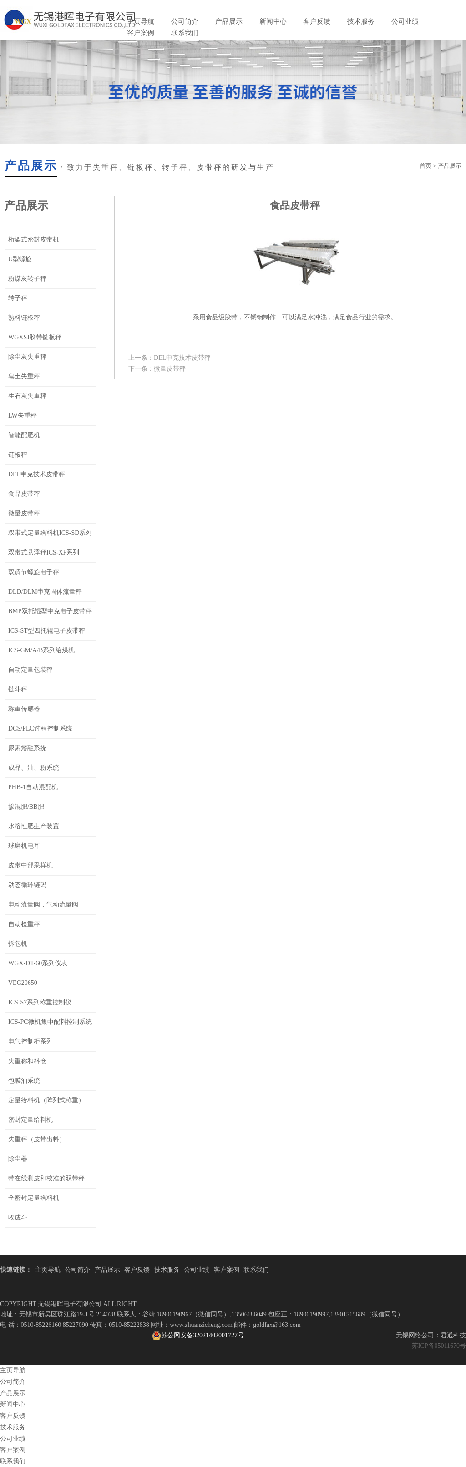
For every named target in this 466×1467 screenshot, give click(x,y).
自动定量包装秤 (30, 669)
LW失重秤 (22, 415)
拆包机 (17, 943)
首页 (425, 165)
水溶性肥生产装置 (33, 826)
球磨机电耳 (24, 845)
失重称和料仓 (27, 1061)
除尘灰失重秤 (27, 356)
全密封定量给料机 (33, 1198)
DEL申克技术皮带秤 (36, 474)
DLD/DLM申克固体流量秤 (45, 591)
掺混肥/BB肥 (26, 806)
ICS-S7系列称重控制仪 (39, 1002)
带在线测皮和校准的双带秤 (46, 1178)
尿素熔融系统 (27, 748)
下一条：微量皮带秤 (157, 368)
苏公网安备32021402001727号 (198, 1335)
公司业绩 (405, 21)
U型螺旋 (20, 259)
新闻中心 (273, 21)
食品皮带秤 (24, 493)
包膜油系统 (24, 1080)
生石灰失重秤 (27, 396)
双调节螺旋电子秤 (33, 572)
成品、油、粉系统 (33, 767)
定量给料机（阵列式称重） (46, 1100)
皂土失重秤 (24, 376)
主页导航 (140, 21)
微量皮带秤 (24, 513)
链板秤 (17, 454)
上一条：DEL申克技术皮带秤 (169, 357)
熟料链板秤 (24, 317)
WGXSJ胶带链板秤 (34, 337)
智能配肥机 (24, 435)
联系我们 (184, 32)
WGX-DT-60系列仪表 (37, 963)
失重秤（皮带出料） (37, 1139)
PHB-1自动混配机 (33, 787)
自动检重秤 (24, 924)
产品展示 (229, 21)
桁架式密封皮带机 (33, 239)
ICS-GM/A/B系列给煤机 (41, 650)
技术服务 (361, 21)
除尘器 (17, 1158)
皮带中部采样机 (30, 865)
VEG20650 (22, 982)
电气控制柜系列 (30, 1041)
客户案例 (140, 32)
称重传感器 (24, 709)
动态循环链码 (27, 885)
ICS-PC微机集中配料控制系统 (50, 1021)
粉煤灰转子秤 (27, 278)
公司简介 (184, 21)
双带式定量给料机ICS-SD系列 (50, 532)
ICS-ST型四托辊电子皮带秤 (46, 630)
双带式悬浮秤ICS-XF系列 (43, 552)
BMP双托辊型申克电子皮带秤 (50, 611)
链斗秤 (17, 689)
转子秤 (17, 298)
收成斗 (17, 1217)
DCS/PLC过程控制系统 (40, 728)
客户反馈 (316, 21)
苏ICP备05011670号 (439, 1345)
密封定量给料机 (30, 1119)
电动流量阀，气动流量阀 (43, 904)
